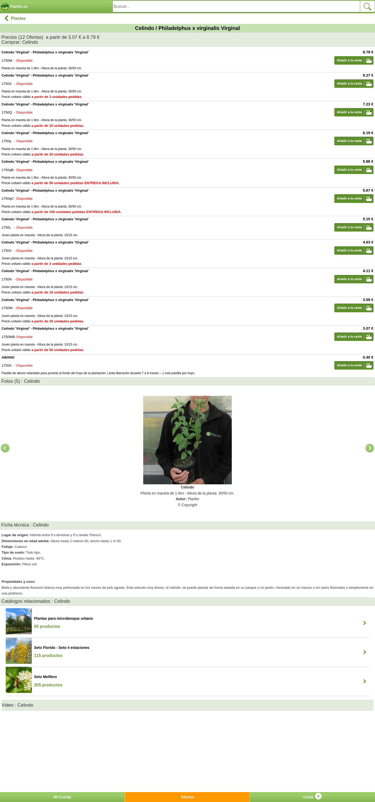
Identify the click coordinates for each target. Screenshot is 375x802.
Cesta (312, 796)
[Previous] (5, 448)
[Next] (370, 448)
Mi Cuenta (62, 797)
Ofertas (187, 797)
